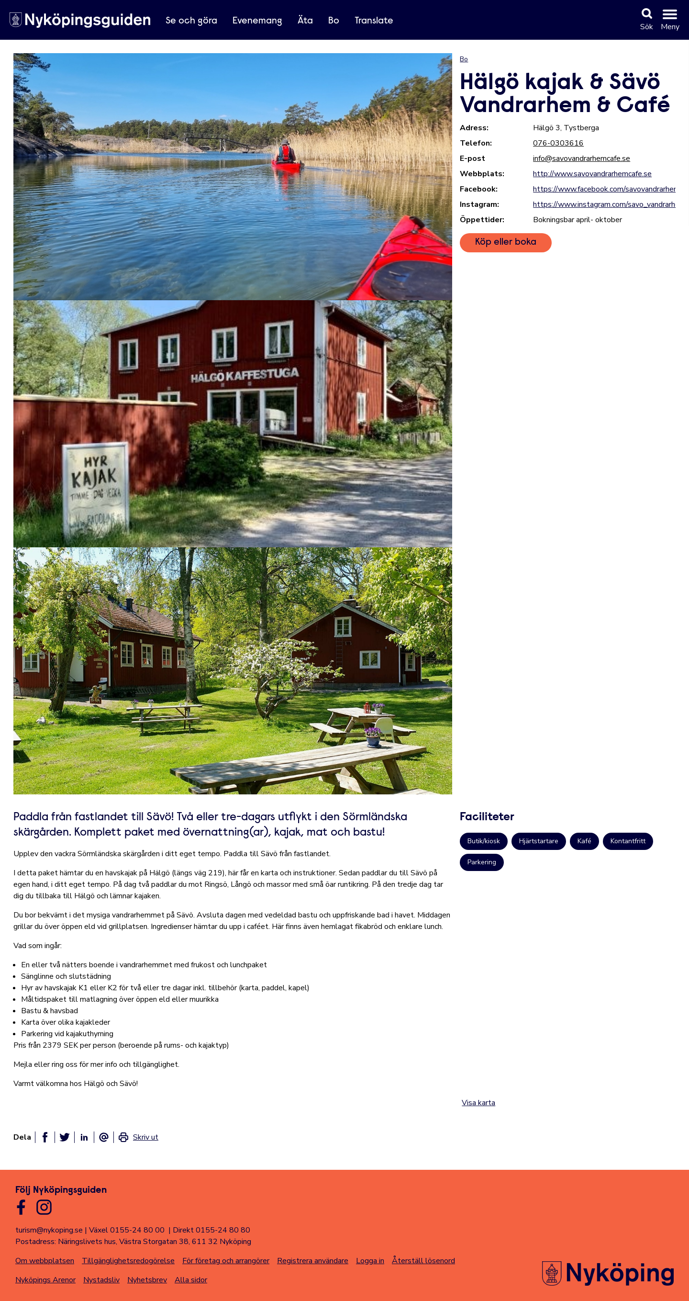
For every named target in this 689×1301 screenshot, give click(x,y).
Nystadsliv (101, 1280)
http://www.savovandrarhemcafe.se (592, 174)
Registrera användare (312, 1261)
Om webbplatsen (44, 1261)
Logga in (370, 1261)
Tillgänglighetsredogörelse (128, 1261)
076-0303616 (558, 143)
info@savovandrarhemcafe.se (581, 158)
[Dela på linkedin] (84, 1137)
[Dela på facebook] (45, 1137)
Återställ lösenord (423, 1261)
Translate (374, 21)
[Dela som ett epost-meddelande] (104, 1137)
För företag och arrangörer (225, 1261)
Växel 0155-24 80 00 (127, 1230)
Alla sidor (191, 1280)
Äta (305, 21)
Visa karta (478, 1102)
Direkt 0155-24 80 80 (211, 1230)
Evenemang (257, 21)
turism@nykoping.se (49, 1230)
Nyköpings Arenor (45, 1280)
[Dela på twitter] (64, 1137)
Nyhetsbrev (147, 1280)
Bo (333, 21)
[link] (138, 1137)
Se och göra (191, 21)
